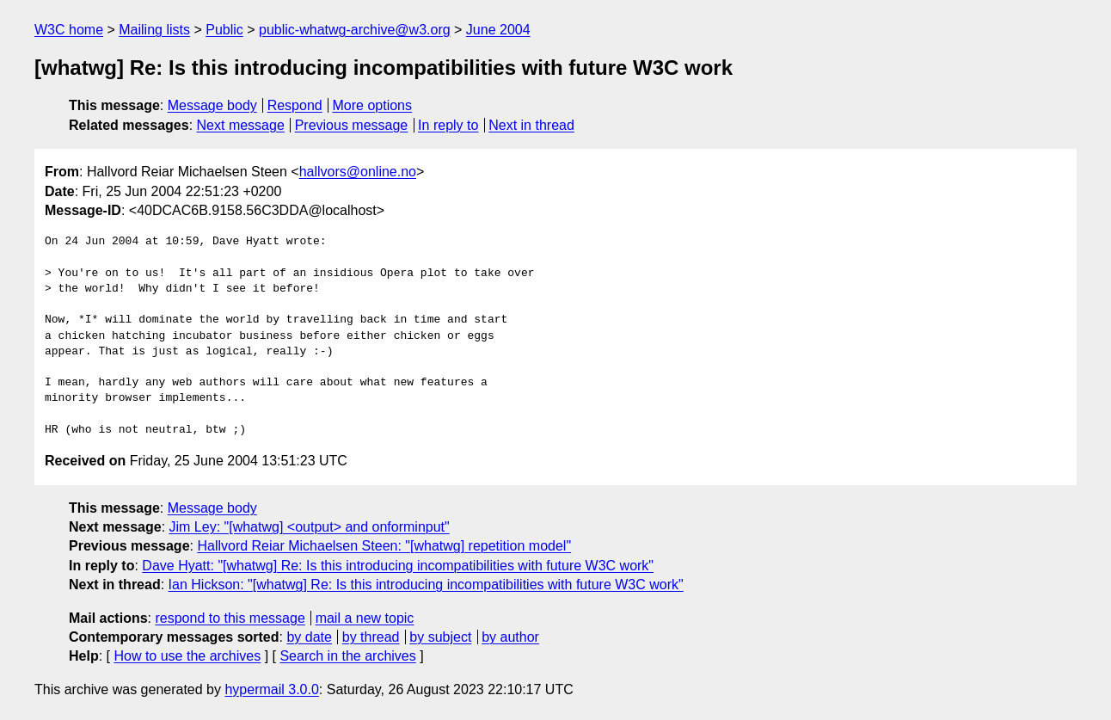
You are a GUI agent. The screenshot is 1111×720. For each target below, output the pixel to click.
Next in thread (531, 125)
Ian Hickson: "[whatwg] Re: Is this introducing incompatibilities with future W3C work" (426, 584)
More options (373, 105)
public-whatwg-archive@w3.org (355, 29)
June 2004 (498, 29)
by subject (440, 637)
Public (224, 29)
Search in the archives (347, 656)
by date (308, 637)
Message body (212, 105)
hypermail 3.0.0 (271, 689)
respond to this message (229, 618)
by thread (371, 637)
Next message (241, 125)
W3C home (68, 29)
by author (510, 637)
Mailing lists (154, 29)
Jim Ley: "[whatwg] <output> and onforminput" (309, 527)
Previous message (351, 125)
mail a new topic (365, 618)
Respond (294, 105)
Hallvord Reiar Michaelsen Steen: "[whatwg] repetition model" (384, 545)
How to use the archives (187, 656)
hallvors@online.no (357, 171)
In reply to (448, 125)
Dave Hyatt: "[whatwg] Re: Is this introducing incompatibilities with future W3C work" (398, 565)
